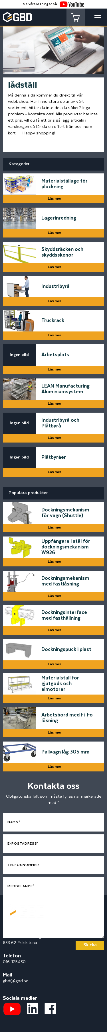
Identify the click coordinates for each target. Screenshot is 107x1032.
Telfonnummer (23, 865)
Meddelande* (21, 886)
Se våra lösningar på (53, 4)
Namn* (13, 822)
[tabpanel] (53, 45)
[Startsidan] (24, 906)
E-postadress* (23, 843)
